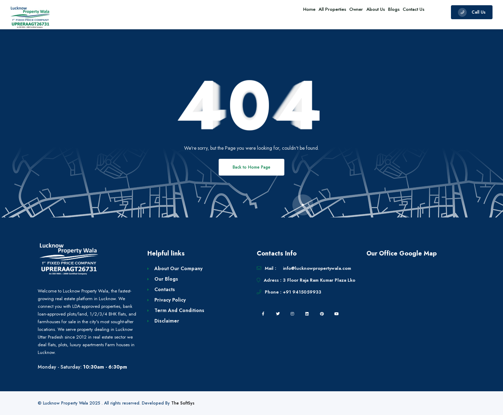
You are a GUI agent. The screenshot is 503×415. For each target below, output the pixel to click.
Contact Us (411, 12)
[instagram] (292, 313)
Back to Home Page (251, 167)
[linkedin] (307, 313)
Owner (336, 12)
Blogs (385, 12)
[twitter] (277, 313)
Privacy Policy (170, 299)
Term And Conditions (179, 310)
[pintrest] (321, 313)
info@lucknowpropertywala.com (317, 268)
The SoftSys (183, 403)
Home (277, 12)
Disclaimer (166, 320)
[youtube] (336, 313)
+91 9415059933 (302, 292)
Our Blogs (166, 278)
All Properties (306, 12)
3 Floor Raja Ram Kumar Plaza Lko (319, 280)
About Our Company (178, 268)
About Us (361, 12)
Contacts (164, 289)
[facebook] (263, 313)
